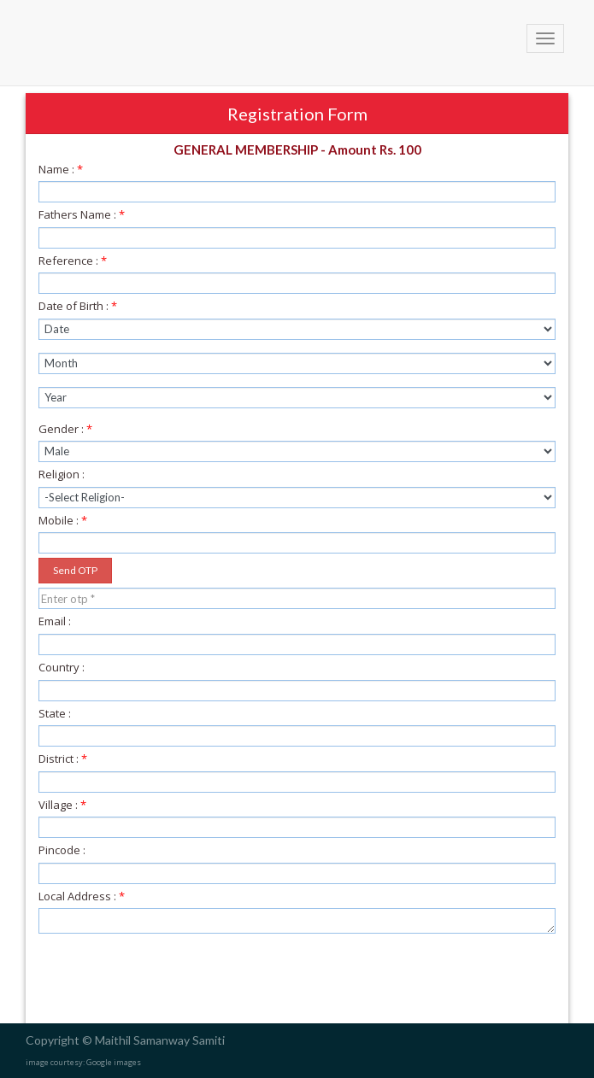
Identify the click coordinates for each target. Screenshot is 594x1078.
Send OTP (75, 570)
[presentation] (170, 980)
